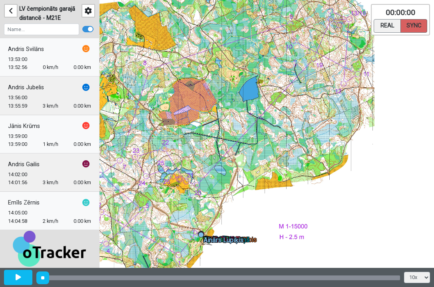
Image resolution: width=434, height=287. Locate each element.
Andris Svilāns (26, 49)
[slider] (42, 277)
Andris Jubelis (26, 87)
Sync (413, 25)
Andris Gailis (24, 164)
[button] (202, 236)
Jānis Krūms (24, 126)
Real (387, 25)
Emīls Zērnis (24, 202)
